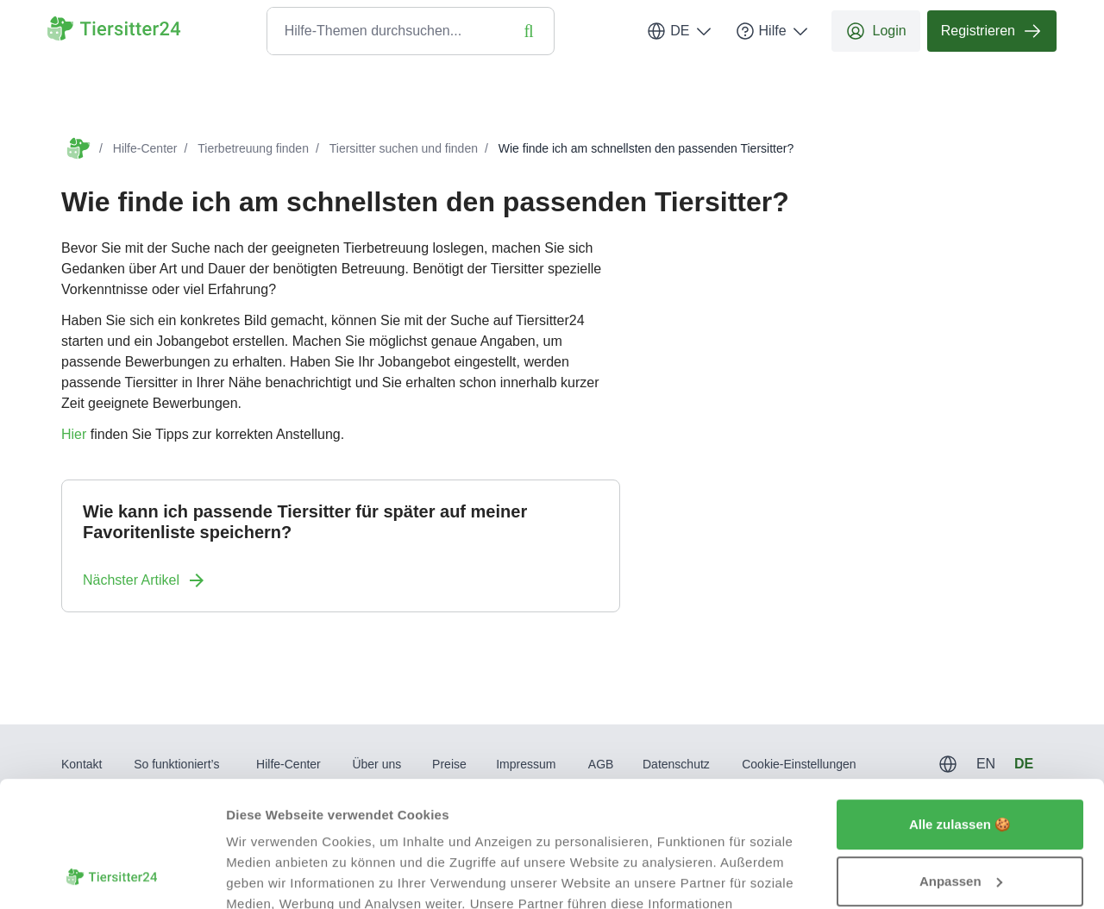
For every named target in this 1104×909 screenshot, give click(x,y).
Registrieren (992, 31)
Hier (73, 434)
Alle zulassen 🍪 (960, 706)
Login (875, 31)
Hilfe (773, 31)
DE (679, 31)
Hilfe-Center (145, 148)
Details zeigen (269, 875)
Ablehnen (960, 819)
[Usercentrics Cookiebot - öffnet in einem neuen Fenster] (111, 875)
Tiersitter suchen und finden (403, 148)
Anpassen (960, 762)
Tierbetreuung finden (253, 148)
